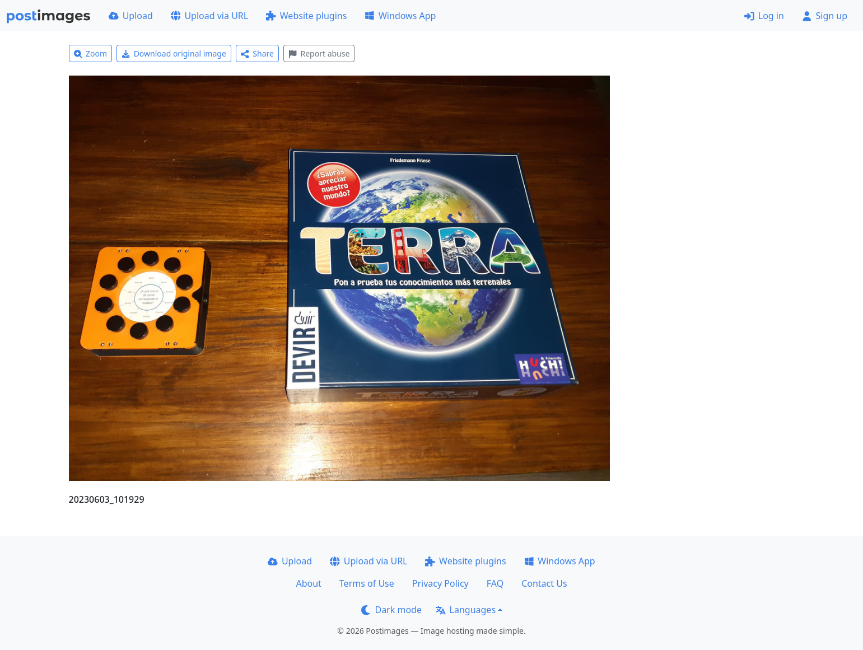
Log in (764, 16)
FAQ (495, 583)
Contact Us (544, 583)
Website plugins (306, 16)
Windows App (400, 16)
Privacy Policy (440, 583)
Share (257, 53)
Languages (466, 610)
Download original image (174, 53)
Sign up (824, 16)
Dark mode (391, 610)
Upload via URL (209, 16)
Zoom (91, 53)
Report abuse (318, 53)
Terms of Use (366, 583)
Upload (131, 16)
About (308, 583)
